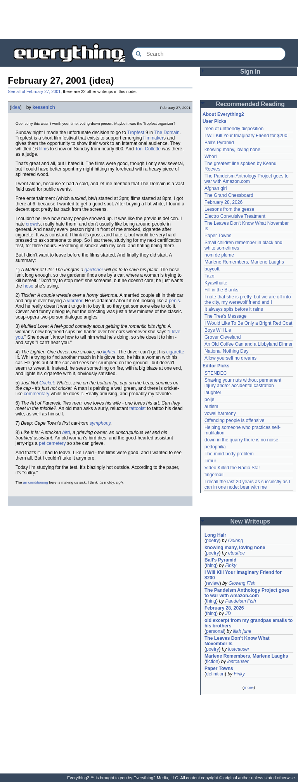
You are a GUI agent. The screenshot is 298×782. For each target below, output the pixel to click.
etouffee (236, 553)
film (43, 149)
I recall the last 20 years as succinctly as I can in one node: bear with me (247, 484)
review (213, 583)
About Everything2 (223, 114)
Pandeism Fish (240, 601)
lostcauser (238, 649)
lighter (109, 352)
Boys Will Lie (217, 330)
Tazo (209, 276)
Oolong (235, 540)
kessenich (44, 107)
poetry (212, 540)
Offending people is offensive (234, 420)
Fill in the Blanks (221, 290)
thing (211, 565)
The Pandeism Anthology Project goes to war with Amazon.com (246, 178)
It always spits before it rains (233, 309)
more (248, 687)
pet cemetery (52, 443)
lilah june (242, 631)
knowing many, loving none (232, 149)
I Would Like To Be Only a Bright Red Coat (248, 323)
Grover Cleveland (222, 337)
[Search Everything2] (209, 53)
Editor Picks (216, 366)
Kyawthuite (215, 283)
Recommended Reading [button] (250, 104)
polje (209, 399)
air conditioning (35, 482)
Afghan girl (215, 188)
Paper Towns (217, 235)
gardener (94, 269)
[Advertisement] (149, 19)
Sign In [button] (250, 71)
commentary (36, 393)
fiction (212, 661)
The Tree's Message (225, 316)
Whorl (210, 156)
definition (215, 674)
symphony (100, 423)
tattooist (137, 408)
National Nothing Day (226, 351)
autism (211, 406)
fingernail (214, 474)
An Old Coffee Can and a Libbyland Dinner (248, 344)
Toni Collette (148, 149)
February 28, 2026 (223, 202)
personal (215, 631)
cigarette (175, 352)
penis (174, 300)
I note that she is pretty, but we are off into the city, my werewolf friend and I (247, 299)
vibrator (74, 300)
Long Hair (215, 535)
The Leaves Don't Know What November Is (237, 641)
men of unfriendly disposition (233, 128)
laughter (212, 392)
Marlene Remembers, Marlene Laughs (244, 262)
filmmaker (153, 138)
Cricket (46, 383)
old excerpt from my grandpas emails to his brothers (248, 623)
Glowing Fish (242, 583)
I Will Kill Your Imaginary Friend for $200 (245, 135)
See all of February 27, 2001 (34, 91)
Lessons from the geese (229, 209)
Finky (230, 565)
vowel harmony (220, 413)
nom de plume (219, 255)
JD (228, 613)
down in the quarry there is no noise (241, 440)
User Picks (214, 121)
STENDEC (215, 373)
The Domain (166, 132)
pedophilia (215, 447)
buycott (212, 269)
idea (15, 107)
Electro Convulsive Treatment (234, 216)
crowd (32, 224)
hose (28, 286)
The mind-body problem (229, 453)
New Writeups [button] (250, 521)
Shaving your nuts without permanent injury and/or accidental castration (242, 382)
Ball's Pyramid (219, 142)
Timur (210, 460)
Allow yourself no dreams (230, 358)
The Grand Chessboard (228, 195)
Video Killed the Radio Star (232, 467)
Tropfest (135, 132)
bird (66, 432)
